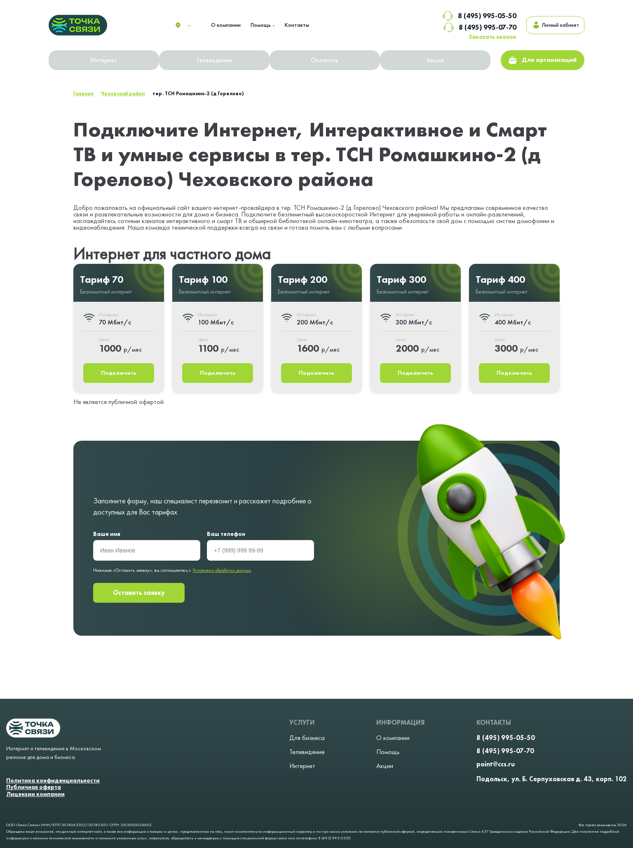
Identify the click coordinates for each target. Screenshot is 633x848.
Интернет (104, 60)
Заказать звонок (479, 36)
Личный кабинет (548, 25)
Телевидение (215, 60)
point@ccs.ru (495, 764)
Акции (436, 60)
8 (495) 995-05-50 (466, 15)
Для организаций (543, 60)
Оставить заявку (139, 594)
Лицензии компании (35, 794)
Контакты (297, 24)
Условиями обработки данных (221, 571)
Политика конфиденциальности (53, 780)
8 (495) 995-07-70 (466, 27)
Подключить (119, 374)
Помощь (261, 24)
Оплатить (325, 60)
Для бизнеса (307, 738)
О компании (226, 24)
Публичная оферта (33, 787)
